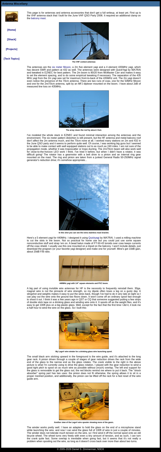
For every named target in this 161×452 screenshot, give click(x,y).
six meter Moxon (61, 67)
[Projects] (11, 49)
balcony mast (38, 18)
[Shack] (11, 39)
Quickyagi (94, 237)
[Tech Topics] (12, 58)
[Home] (11, 30)
